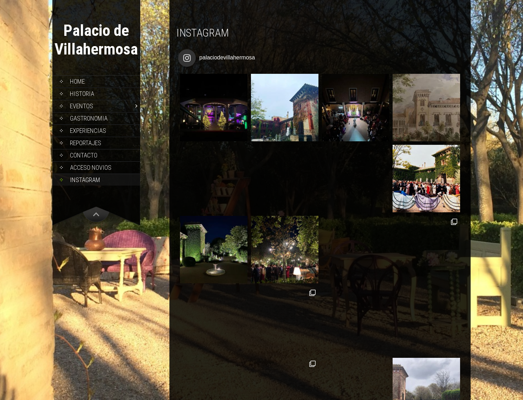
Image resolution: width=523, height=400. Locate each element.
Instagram (85, 179)
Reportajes (85, 143)
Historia (82, 93)
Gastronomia (89, 118)
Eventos (81, 106)
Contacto (83, 155)
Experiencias (88, 130)
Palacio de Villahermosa (96, 39)
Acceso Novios (90, 167)
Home (77, 81)
